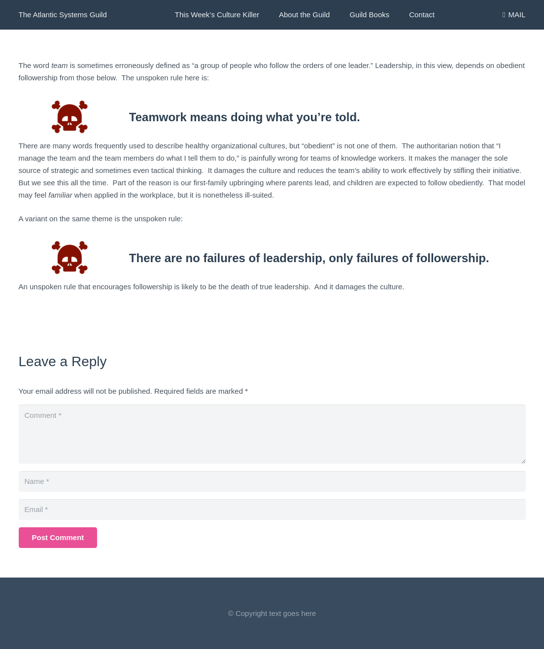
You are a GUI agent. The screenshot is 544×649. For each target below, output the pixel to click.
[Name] (272, 481)
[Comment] (272, 434)
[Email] (272, 509)
